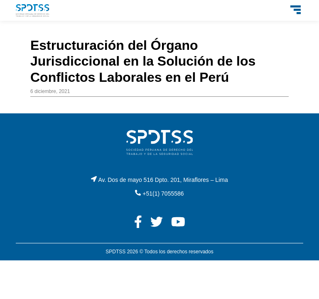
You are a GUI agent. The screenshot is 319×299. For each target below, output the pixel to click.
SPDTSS (115, 252)
